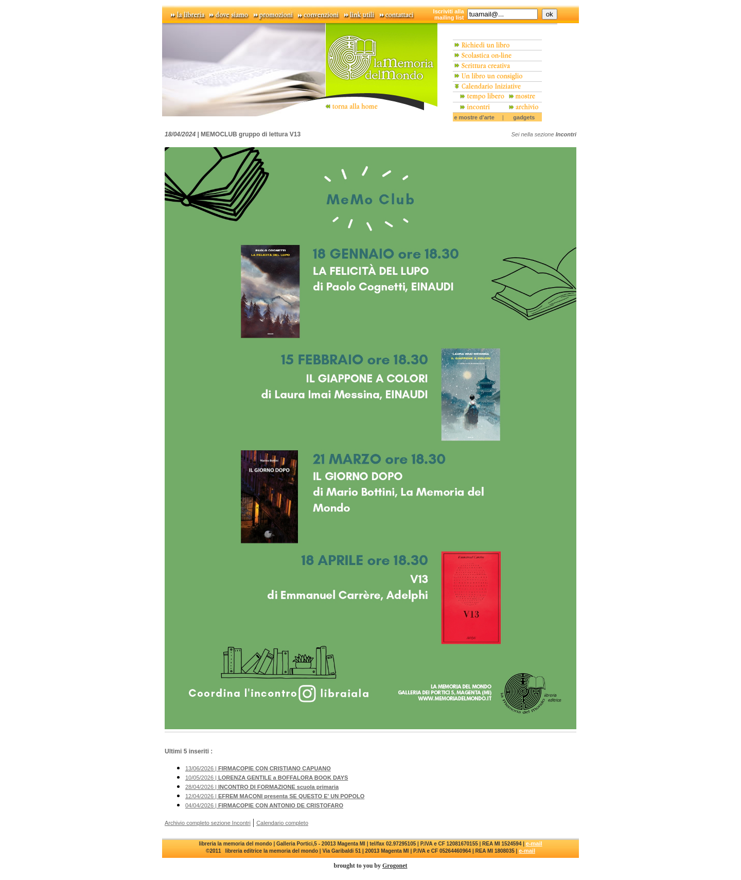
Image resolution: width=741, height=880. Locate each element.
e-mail (534, 843)
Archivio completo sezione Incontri (208, 823)
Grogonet (394, 865)
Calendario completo (282, 823)
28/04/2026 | (262, 787)
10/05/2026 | (266, 778)
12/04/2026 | (274, 796)
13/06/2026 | (258, 768)
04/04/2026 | (264, 805)
